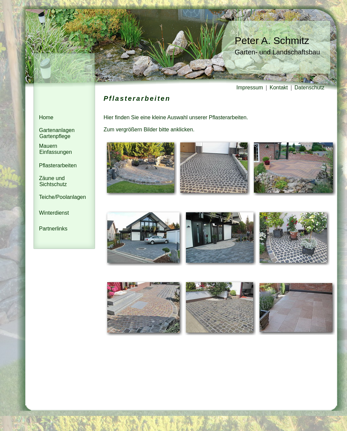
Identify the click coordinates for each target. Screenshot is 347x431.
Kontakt (280, 87)
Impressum (250, 87)
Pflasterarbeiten (58, 165)
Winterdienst (54, 213)
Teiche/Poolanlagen (62, 197)
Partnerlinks (53, 228)
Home (46, 117)
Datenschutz (310, 87)
